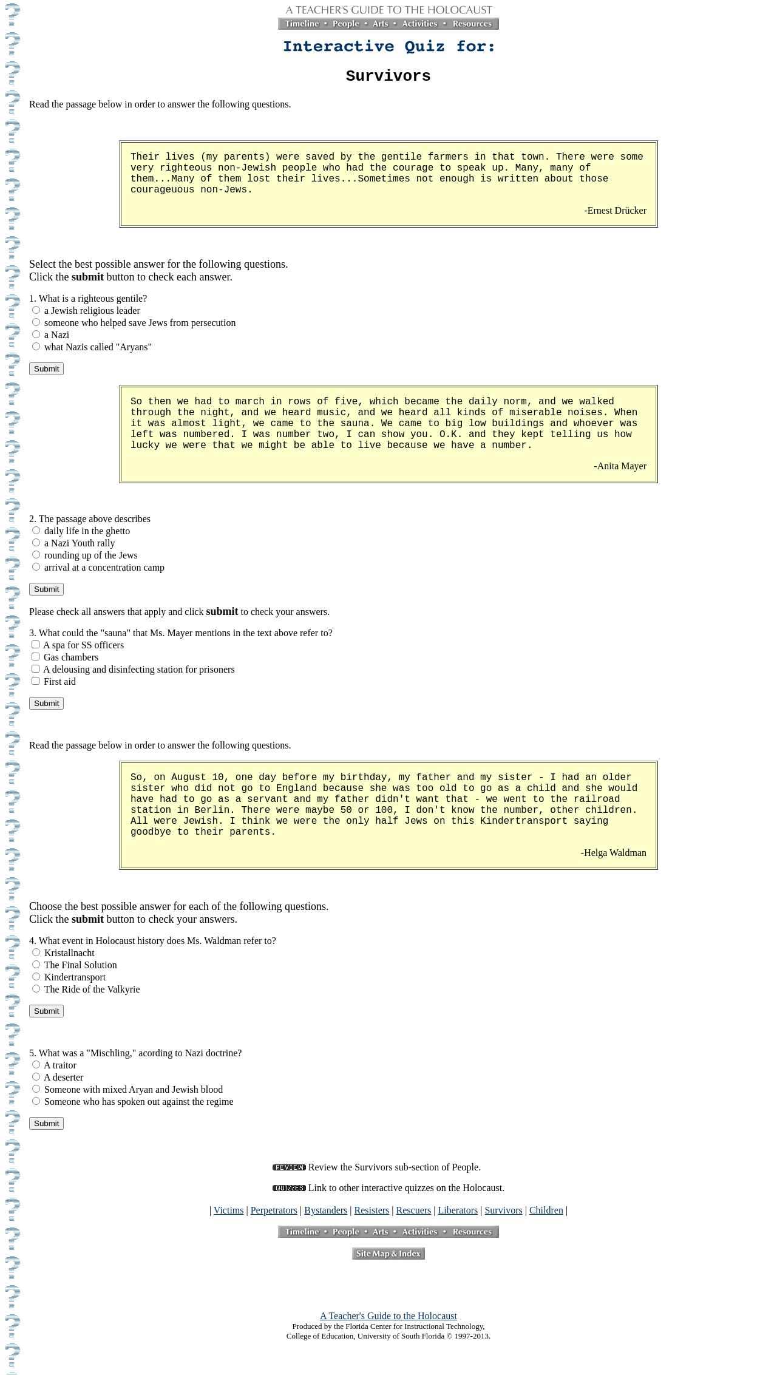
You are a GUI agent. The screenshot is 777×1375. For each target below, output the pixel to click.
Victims (229, 1214)
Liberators (458, 1214)
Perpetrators (274, 1214)
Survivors (503, 1214)
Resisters (372, 1214)
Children (546, 1214)
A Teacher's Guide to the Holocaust (388, 1319)
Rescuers (414, 1214)
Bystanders (325, 1214)
